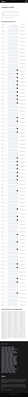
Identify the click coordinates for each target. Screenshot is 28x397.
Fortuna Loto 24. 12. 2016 (16, 311)
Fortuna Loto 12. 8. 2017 (4, 328)
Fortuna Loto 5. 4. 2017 (22, 318)
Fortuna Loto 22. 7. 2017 (16, 326)
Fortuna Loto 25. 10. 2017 (10, 333)
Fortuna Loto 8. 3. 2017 (22, 316)
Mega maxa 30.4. (3, 358)
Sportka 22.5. (12, 349)
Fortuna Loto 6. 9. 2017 (22, 329)
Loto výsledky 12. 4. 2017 (23, 180)
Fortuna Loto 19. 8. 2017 (16, 328)
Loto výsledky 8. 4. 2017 (22, 184)
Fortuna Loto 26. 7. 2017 (22, 326)
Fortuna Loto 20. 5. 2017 (4, 322)
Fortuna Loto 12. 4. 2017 (10, 319)
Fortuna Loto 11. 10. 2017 (10, 332)
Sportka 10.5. (13, 350)
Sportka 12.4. (16, 349)
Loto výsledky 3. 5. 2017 (22, 158)
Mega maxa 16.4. (11, 357)
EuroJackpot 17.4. (10, 351)
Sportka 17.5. (3, 351)
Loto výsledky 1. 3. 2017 (22, 224)
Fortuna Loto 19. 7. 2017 (10, 326)
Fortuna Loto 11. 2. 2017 (4, 315)
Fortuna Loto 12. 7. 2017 (22, 325)
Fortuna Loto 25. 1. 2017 (22, 313)
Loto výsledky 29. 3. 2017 (23, 195)
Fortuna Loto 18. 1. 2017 (10, 313)
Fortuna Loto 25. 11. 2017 (16, 335)
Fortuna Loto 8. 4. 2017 (4, 319)
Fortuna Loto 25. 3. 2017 (4, 318)
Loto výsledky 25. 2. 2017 (23, 228)
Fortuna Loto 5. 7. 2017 (10, 325)
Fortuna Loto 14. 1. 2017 (4, 313)
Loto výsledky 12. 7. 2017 (23, 85)
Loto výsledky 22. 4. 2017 (23, 169)
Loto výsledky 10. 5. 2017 (23, 151)
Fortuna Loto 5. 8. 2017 (16, 327)
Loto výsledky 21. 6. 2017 (23, 107)
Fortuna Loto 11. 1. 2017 (22, 312)
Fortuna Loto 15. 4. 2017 (16, 319)
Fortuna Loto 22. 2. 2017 (22, 315)
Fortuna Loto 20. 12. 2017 (10, 337)
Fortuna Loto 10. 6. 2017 (16, 323)
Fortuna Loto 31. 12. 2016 (4, 312)
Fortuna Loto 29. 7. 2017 (4, 327)
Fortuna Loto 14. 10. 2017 (16, 332)
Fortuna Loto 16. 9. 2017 (16, 330)
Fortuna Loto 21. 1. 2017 (16, 313)
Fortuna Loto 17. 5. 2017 (22, 321)
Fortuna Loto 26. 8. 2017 (4, 329)
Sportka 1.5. (3, 349)
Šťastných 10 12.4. (7, 365)
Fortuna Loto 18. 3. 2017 (16, 317)
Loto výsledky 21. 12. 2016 (23, 297)
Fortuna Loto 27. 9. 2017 (10, 331)
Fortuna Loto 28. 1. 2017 (4, 314)
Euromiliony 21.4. (7, 357)
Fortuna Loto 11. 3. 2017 (4, 317)
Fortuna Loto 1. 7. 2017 (4, 325)
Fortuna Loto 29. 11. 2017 (22, 335)
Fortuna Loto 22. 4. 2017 (4, 320)
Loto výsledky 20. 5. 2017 (23, 140)
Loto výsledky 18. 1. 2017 (23, 268)
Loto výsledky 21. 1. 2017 (23, 264)
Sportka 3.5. (9, 350)
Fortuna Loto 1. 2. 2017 (10, 314)
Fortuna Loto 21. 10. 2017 (4, 333)
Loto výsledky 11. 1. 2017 (23, 275)
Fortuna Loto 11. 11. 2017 (16, 334)
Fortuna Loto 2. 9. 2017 (16, 329)
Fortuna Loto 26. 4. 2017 (10, 320)
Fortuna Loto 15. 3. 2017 (10, 317)
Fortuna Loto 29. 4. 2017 (16, 320)
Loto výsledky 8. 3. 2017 (22, 217)
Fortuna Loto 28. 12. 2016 (22, 311)
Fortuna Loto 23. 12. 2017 (16, 337)
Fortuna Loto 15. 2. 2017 (10, 315)
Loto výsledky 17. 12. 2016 (23, 301)
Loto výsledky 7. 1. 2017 (22, 279)
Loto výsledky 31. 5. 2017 (23, 129)
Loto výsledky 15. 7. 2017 (23, 74)
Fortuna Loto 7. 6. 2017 (10, 323)
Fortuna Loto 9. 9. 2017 (4, 330)
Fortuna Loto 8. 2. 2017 (22, 314)
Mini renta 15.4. (6, 372)
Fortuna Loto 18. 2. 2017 (16, 315)
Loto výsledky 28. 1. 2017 (23, 257)
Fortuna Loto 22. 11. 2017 (10, 335)
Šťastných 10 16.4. (11, 366)
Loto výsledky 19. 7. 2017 (23, 63)
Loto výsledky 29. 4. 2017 (23, 162)
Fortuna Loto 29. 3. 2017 (10, 318)
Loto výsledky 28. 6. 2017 (23, 100)
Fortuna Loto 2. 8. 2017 (10, 327)
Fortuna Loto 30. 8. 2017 (10, 329)
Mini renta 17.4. (14, 372)
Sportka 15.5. (9, 349)
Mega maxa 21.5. (14, 358)
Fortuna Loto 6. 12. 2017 (10, 336)
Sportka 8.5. (6, 349)
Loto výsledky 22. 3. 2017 (23, 202)
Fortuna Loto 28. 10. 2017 (16, 333)
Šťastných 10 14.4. (3, 366)
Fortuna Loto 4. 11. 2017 (4, 334)
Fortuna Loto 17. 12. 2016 (4, 311)
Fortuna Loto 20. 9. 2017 (22, 330)
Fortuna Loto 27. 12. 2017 (22, 337)
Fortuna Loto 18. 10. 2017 (22, 332)
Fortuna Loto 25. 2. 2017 (4, 316)
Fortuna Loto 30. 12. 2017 (4, 338)
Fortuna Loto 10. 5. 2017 (10, 321)
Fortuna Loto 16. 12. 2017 (4, 337)
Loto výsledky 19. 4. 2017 (23, 173)
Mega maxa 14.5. (10, 358)
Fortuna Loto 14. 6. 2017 (22, 323)
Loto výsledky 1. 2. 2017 (22, 253)
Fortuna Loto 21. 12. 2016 (10, 311)
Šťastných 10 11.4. (3, 365)
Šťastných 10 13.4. (11, 365)
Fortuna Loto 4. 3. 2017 (16, 316)
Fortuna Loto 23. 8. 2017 (22, 328)
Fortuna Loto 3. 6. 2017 (4, 323)
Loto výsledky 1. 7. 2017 (22, 96)
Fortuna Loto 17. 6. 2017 (4, 324)
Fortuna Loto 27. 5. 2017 (16, 322)
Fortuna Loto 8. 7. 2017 (16, 325)
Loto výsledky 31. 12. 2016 (23, 286)
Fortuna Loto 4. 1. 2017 (10, 312)
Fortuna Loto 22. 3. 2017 (22, 317)
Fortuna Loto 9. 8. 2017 (22, 327)
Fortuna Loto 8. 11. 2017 (10, 334)
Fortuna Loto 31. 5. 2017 (22, 322)
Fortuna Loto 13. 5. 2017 (16, 321)
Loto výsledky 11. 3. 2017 (23, 213)
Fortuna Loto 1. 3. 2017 (10, 316)
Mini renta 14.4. (3, 372)
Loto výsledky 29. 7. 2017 (23, 30)
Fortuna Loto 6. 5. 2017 (4, 321)
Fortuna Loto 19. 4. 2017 (22, 319)
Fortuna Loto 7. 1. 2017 (16, 312)
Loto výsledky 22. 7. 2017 (23, 52)
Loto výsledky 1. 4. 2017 (22, 191)
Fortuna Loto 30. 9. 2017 (16, 331)
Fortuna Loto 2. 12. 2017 (4, 336)
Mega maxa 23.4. (15, 357)
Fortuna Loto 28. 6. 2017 (22, 324)
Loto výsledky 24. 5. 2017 (23, 136)
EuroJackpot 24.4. (14, 351)
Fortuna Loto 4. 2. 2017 (16, 314)
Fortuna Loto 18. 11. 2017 (4, 335)
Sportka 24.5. (6, 351)
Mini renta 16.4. (10, 372)
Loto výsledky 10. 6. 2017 (23, 118)
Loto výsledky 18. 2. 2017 (23, 235)
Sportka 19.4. (3, 350)
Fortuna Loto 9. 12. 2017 (16, 336)
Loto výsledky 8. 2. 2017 (22, 246)
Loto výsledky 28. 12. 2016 (23, 290)
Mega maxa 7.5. (7, 358)
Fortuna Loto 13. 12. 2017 (22, 336)
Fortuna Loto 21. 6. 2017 (10, 324)
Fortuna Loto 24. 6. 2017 (16, 324)
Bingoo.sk (11, 389)
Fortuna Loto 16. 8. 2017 (10, 328)
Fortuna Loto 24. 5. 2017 (10, 322)
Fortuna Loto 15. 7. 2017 (4, 326)
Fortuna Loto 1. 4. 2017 (16, 318)
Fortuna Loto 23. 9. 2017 (4, 331)
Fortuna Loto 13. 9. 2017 (10, 330)
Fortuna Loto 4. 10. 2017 (22, 331)
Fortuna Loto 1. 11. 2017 (22, 333)
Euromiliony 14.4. (3, 357)
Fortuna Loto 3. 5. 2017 (22, 320)
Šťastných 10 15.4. (7, 366)
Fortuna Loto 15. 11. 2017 (22, 334)
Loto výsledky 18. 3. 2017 (23, 206)
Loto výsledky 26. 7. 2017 (23, 41)
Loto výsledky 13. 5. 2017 (23, 147)
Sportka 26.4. (6, 350)
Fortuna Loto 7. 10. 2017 (4, 332)
